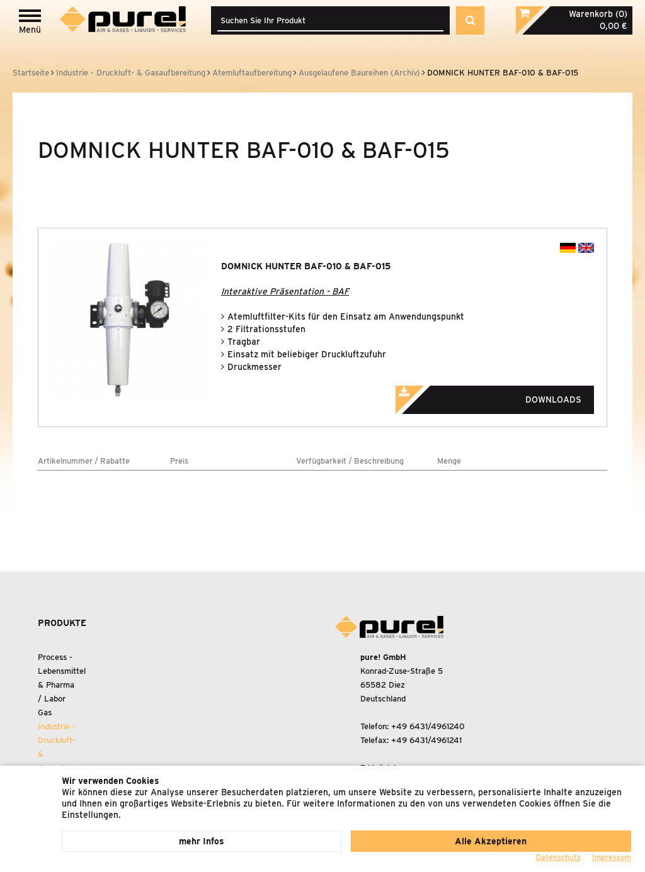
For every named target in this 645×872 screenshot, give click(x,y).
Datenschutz (558, 857)
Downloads (505, 396)
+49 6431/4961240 (428, 726)
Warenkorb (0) (598, 14)
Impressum (611, 857)
